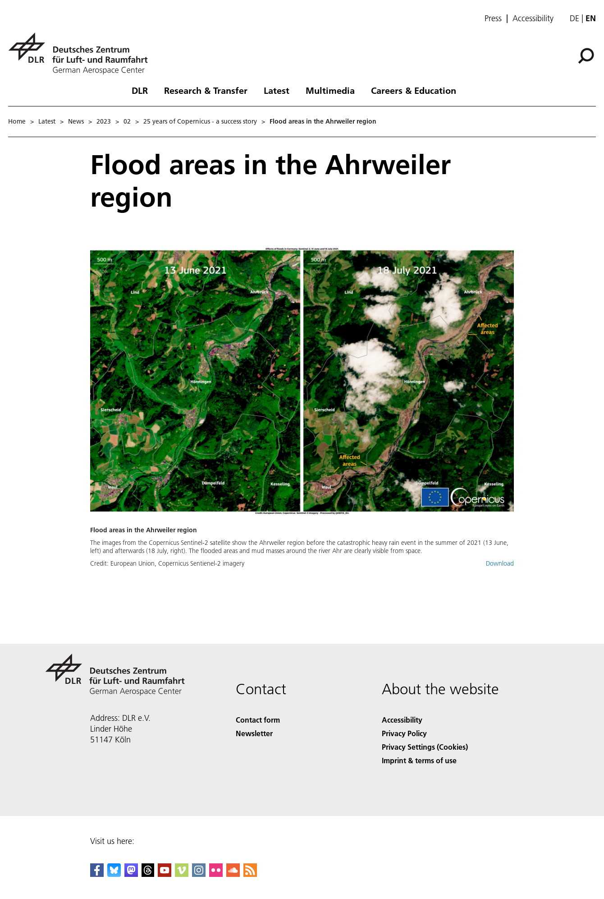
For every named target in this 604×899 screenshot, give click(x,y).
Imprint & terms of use (419, 760)
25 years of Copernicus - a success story (200, 121)
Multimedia (330, 90)
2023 (103, 121)
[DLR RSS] (250, 874)
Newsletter (254, 733)
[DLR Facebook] (97, 874)
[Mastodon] (131, 874)
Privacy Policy (404, 733)
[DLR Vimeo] (181, 874)
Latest (276, 90)
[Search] (586, 56)
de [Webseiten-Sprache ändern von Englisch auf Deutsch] (574, 18)
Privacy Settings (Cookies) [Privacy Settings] (425, 746)
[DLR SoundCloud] (233, 874)
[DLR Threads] (148, 874)
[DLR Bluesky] (114, 874)
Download (500, 563)
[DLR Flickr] (216, 874)
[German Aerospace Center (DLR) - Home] (81, 53)
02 (127, 121)
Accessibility (533, 18)
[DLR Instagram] (199, 874)
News (76, 121)
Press (493, 18)
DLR (140, 90)
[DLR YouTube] (164, 874)
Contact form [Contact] (258, 719)
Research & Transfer (205, 90)
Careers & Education (413, 90)
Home (17, 121)
